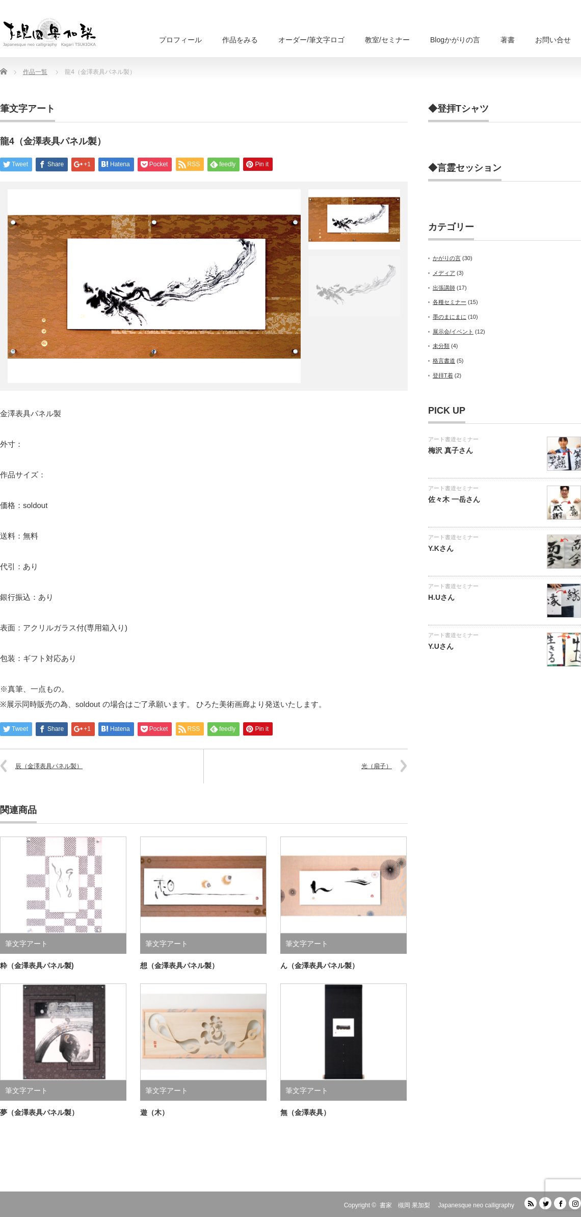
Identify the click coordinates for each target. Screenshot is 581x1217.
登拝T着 (443, 375)
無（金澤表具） (305, 1112)
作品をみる (240, 40)
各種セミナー (449, 302)
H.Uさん (441, 597)
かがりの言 (447, 258)
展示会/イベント (453, 331)
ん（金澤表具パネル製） (319, 965)
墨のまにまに (449, 317)
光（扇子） (376, 766)
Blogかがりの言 (455, 40)
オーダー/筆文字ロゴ (311, 40)
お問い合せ (553, 40)
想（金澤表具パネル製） (179, 965)
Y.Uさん (441, 646)
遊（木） (154, 1112)
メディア (444, 273)
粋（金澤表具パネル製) (37, 965)
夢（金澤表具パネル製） (39, 1112)
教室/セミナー (387, 40)
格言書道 (444, 361)
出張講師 (444, 288)
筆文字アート (27, 109)
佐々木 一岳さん (454, 499)
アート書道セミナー (453, 439)
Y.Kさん (441, 548)
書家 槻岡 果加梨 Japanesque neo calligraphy (447, 1205)
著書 (507, 40)
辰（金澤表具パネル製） (49, 766)
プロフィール (180, 40)
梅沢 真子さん (450, 450)
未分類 (441, 346)
